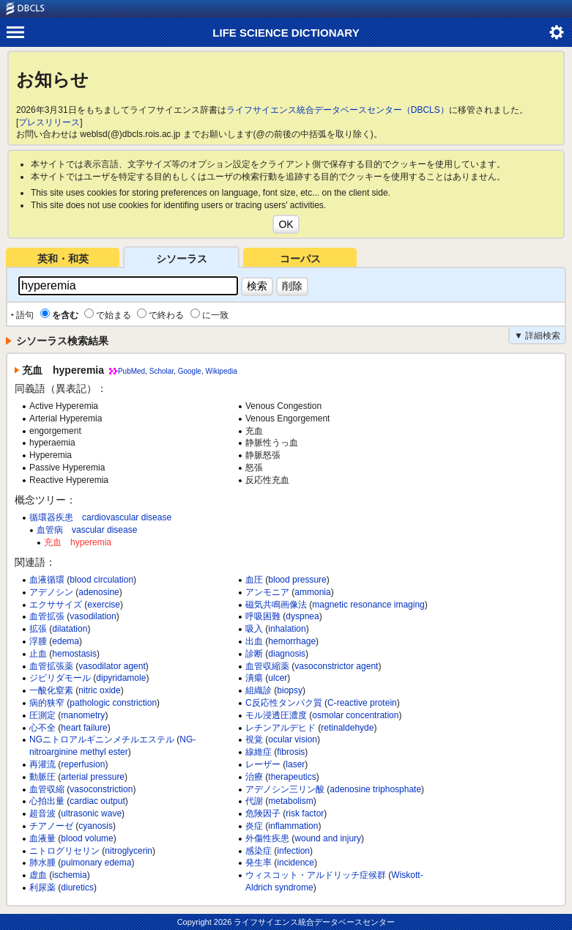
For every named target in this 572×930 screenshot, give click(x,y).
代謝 (254, 801)
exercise (103, 604)
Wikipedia (221, 371)
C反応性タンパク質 (283, 703)
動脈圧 (42, 777)
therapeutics (292, 777)
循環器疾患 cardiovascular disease (100, 517)
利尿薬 (42, 887)
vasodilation (93, 616)
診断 (254, 654)
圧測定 (42, 715)
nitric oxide (99, 690)
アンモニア (267, 592)
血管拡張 (46, 616)
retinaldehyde (347, 728)
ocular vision (292, 739)
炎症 (254, 826)
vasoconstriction (101, 789)
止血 (38, 654)
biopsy (289, 690)
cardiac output (97, 801)
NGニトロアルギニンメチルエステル (101, 739)
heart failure (84, 728)
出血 (254, 641)
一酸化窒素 (51, 690)
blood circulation (101, 580)
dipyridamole (121, 678)
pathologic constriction (113, 703)
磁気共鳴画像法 (276, 604)
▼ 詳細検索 (537, 336)
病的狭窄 (46, 703)
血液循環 (46, 580)
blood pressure (297, 580)
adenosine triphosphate (375, 789)
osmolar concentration (355, 715)
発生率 (258, 862)
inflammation (293, 826)
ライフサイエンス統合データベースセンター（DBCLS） (337, 110)
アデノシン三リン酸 (284, 789)
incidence (295, 862)
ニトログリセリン (64, 851)
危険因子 (263, 813)
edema (65, 641)
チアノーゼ (51, 826)
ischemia (69, 875)
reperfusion (83, 764)
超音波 (42, 813)
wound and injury (327, 838)
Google (189, 371)
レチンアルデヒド (280, 728)
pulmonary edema (96, 862)
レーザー (263, 764)
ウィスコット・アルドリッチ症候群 (315, 875)
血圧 (254, 580)
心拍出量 (46, 801)
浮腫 (38, 641)
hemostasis (74, 654)
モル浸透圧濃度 (276, 715)
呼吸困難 (263, 616)
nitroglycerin (128, 851)
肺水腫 (42, 862)
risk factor (305, 813)
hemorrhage (292, 641)
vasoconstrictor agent (336, 666)
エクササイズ (55, 604)
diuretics (77, 887)
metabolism (290, 801)
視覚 (254, 739)
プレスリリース (49, 122)
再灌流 (42, 764)
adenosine (98, 592)
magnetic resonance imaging (368, 604)
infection (293, 851)
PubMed (131, 371)
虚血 (38, 875)
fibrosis (291, 752)
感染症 (258, 851)
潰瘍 (254, 678)
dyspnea (302, 616)
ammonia (312, 592)
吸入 (254, 629)
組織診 (258, 690)
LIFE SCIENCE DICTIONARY (285, 32)
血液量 (42, 838)
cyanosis (95, 826)
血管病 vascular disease (87, 530)
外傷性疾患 (267, 838)
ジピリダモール (60, 678)
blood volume (87, 838)
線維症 (258, 752)
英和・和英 (63, 259)
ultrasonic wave (91, 813)
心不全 (42, 728)
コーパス (300, 259)
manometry (83, 715)
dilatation (69, 629)
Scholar (161, 371)
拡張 (38, 629)
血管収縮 (46, 789)
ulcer (277, 678)
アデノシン (51, 592)
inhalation (286, 629)
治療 (254, 777)
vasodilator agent (111, 666)
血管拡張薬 (51, 666)
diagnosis (286, 654)
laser (295, 764)
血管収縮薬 (267, 666)
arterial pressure (93, 777)
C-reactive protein (362, 703)
